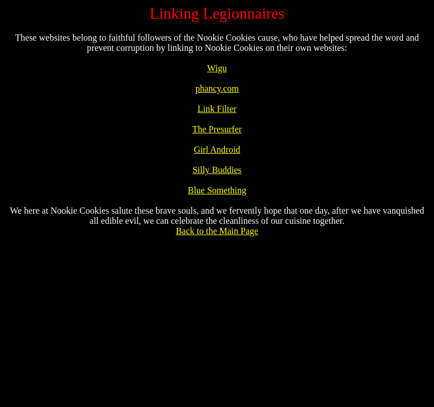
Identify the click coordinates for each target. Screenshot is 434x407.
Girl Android (217, 149)
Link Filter (217, 109)
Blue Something (217, 190)
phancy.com (217, 88)
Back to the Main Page (217, 231)
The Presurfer (217, 129)
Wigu (217, 68)
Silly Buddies (217, 170)
